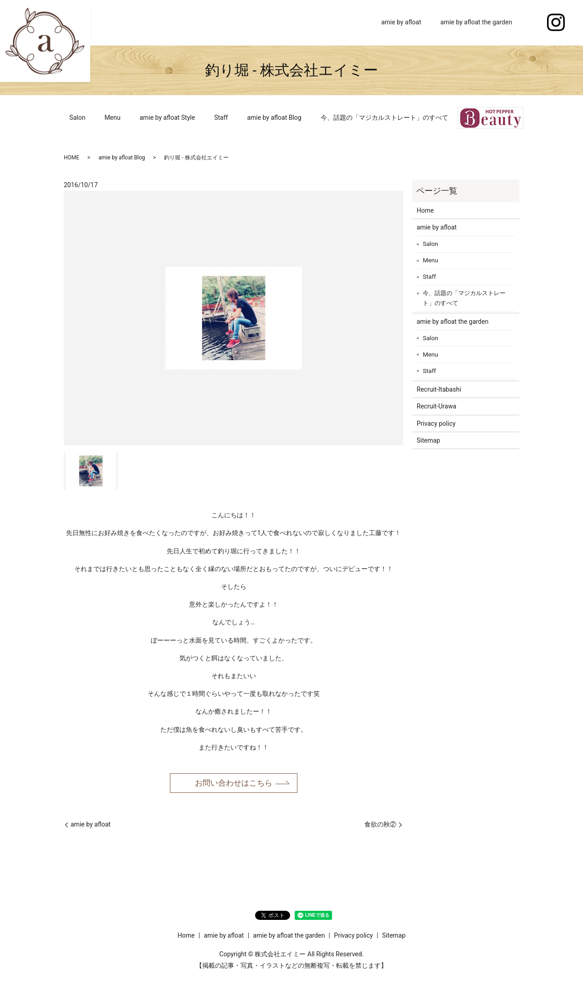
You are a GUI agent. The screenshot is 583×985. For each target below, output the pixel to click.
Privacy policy (436, 423)
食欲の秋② (380, 825)
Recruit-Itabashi (439, 389)
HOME (71, 157)
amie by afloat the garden (476, 22)
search (531, 23)
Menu (112, 117)
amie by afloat (401, 22)
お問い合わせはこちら (234, 783)
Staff (221, 117)
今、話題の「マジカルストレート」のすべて (384, 117)
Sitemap (428, 440)
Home (353, 22)
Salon (77, 117)
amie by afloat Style (167, 117)
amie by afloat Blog (274, 117)
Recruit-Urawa (436, 406)
